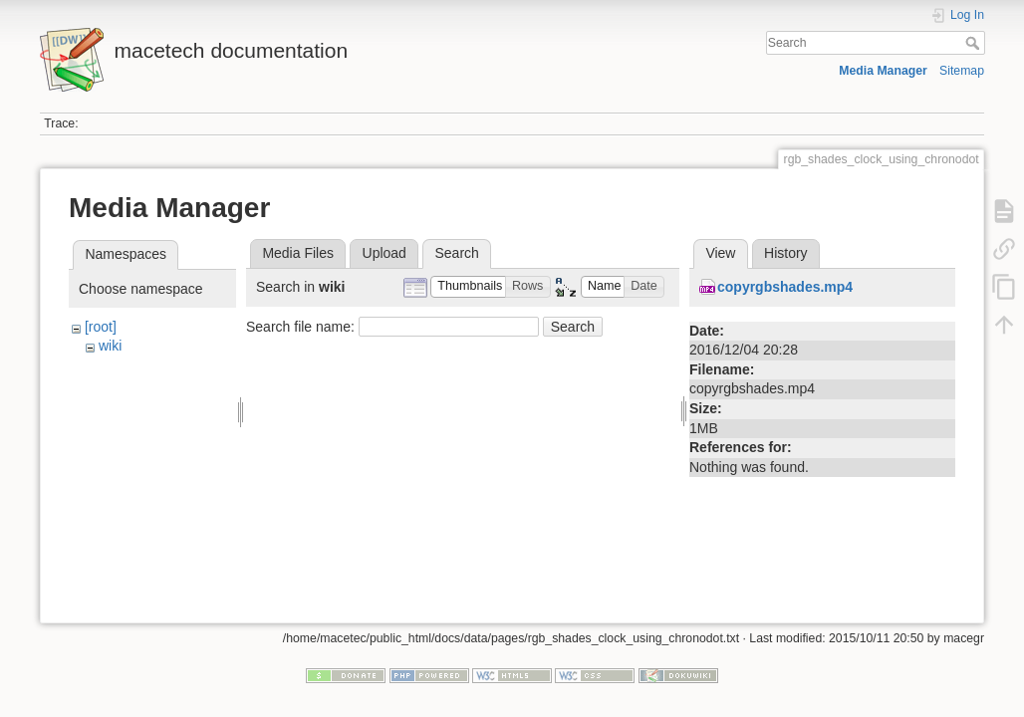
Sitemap (961, 71)
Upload (384, 253)
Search (974, 43)
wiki (110, 346)
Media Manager (883, 71)
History (786, 253)
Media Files (298, 253)
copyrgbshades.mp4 (785, 287)
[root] (101, 327)
